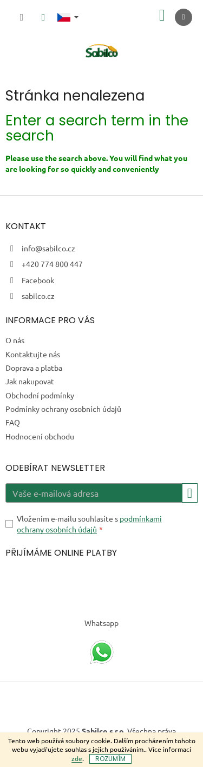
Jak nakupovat (29, 381)
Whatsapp (101, 623)
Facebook (38, 280)
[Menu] (183, 17)
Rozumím (110, 758)
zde (76, 758)
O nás (14, 340)
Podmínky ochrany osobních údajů (63, 408)
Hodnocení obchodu (39, 436)
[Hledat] (21, 17)
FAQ (12, 422)
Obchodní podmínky (39, 395)
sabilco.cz (38, 296)
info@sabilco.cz (48, 248)
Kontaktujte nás (32, 354)
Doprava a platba (33, 367)
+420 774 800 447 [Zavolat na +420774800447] (52, 264)
